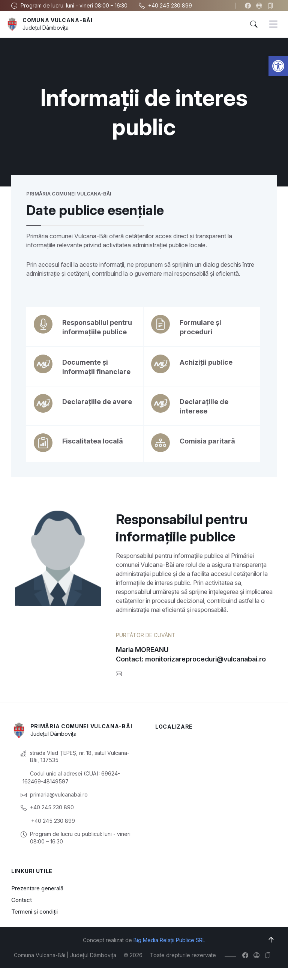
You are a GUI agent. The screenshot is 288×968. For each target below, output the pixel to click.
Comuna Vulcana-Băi (57, 20)
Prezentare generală (37, 888)
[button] (278, 66)
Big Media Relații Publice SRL (169, 940)
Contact (21, 899)
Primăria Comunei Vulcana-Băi (81, 726)
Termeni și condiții (34, 911)
